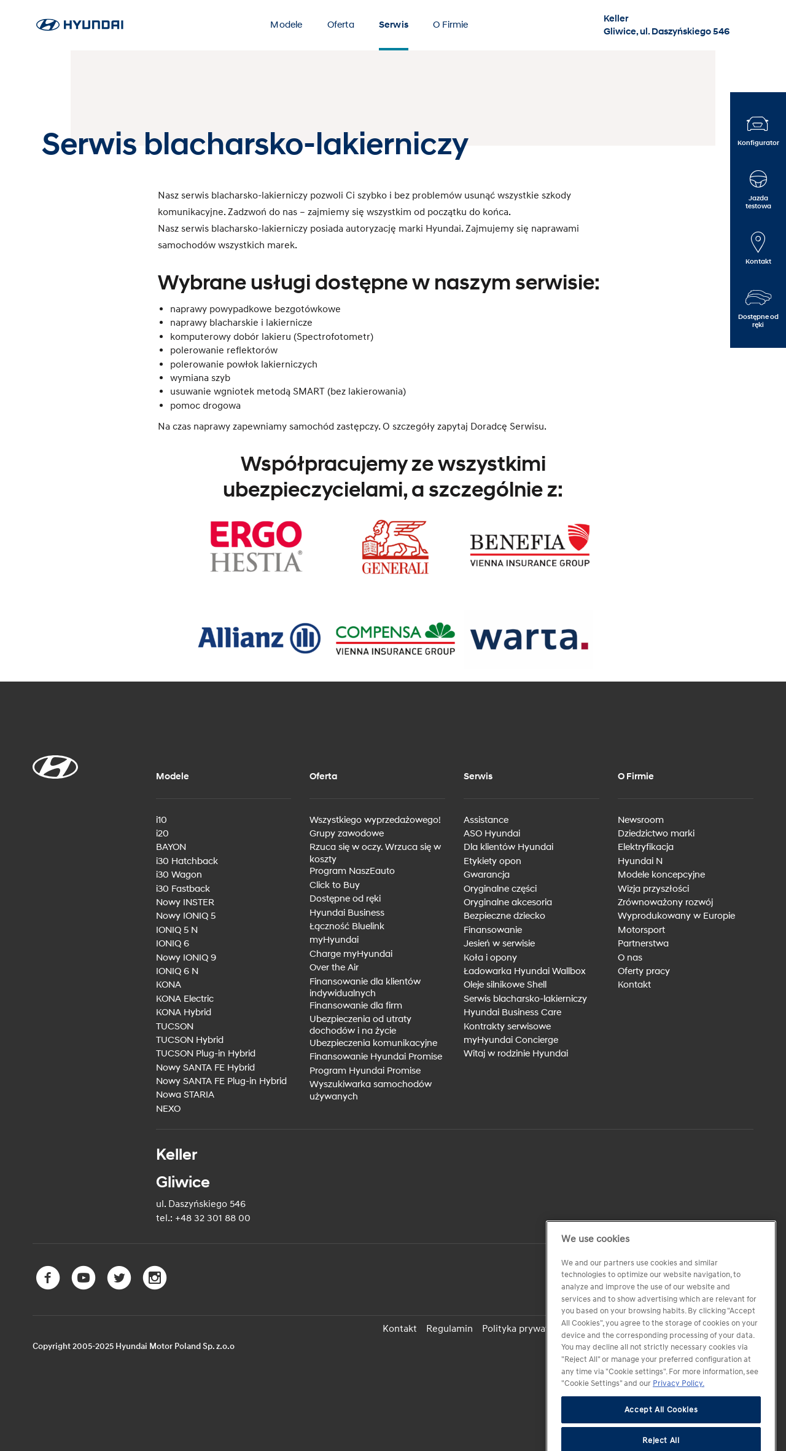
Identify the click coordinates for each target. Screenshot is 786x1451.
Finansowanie (493, 930)
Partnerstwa (643, 944)
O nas (630, 958)
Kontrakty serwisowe (507, 1026)
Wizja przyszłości (653, 889)
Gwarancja (487, 875)
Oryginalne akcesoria (508, 902)
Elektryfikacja (646, 847)
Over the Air (334, 967)
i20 (162, 834)
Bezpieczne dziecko (504, 916)
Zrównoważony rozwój (665, 902)
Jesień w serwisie (499, 944)
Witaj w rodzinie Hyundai (516, 1054)
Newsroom (641, 820)
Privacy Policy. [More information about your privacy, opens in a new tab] (678, 1406)
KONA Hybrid (183, 1012)
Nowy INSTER (185, 902)
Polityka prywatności (527, 1329)
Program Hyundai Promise (365, 1071)
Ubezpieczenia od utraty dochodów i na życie (360, 1025)
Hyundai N (640, 861)
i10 (161, 820)
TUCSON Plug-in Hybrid (205, 1054)
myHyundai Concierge (511, 1040)
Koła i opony (490, 958)
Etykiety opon (492, 861)
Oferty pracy (644, 971)
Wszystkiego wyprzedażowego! (375, 820)
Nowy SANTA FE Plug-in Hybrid (221, 1081)
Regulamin (449, 1329)
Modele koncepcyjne (661, 875)
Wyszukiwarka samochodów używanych (370, 1091)
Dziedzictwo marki (656, 834)
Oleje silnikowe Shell (505, 985)
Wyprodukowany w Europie (676, 916)
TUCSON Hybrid (190, 1040)
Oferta (340, 25)
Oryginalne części (500, 889)
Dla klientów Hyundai (508, 847)
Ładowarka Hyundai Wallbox (525, 971)
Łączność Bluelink (346, 926)
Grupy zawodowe (346, 834)
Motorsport (641, 930)
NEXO (168, 1109)
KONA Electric (185, 999)
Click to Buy (334, 885)
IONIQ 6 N (177, 971)
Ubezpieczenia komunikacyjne (373, 1043)
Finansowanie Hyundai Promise (375, 1057)
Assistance (486, 820)
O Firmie (451, 25)
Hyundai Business (346, 913)
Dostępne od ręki (345, 899)
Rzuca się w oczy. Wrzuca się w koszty (375, 853)
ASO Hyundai (492, 834)
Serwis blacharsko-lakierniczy (525, 999)
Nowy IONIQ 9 (186, 958)
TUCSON (174, 1026)
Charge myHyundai (350, 954)
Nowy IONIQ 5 (186, 916)
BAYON (171, 847)
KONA (168, 985)
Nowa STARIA (185, 1095)
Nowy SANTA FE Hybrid (205, 1068)
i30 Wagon (179, 875)
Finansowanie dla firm (355, 1006)
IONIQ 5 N (177, 930)
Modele (286, 25)
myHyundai (334, 940)
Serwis (393, 25)
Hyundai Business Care (512, 1012)
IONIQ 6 (172, 944)
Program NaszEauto (352, 871)
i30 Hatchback (187, 861)
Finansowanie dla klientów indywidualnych (365, 988)
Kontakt (634, 985)
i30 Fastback (183, 889)
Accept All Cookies (661, 1432)
